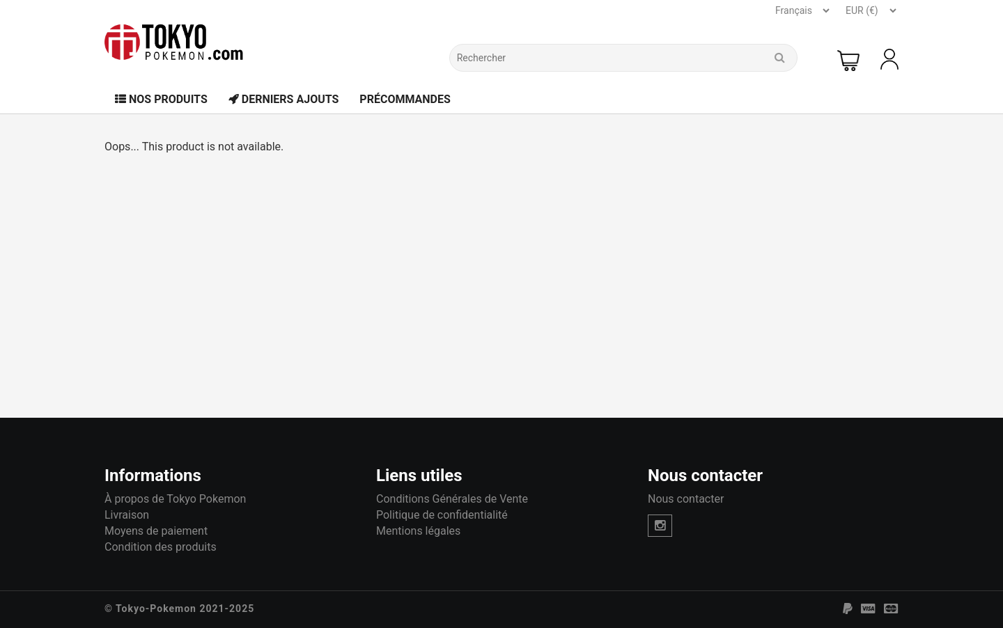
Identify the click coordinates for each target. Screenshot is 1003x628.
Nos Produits (161, 99)
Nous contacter (686, 498)
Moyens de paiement (156, 530)
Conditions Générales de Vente (452, 498)
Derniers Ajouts (283, 99)
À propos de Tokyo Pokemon (175, 498)
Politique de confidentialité (442, 514)
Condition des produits (160, 547)
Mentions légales (418, 530)
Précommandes (405, 99)
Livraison (126, 514)
